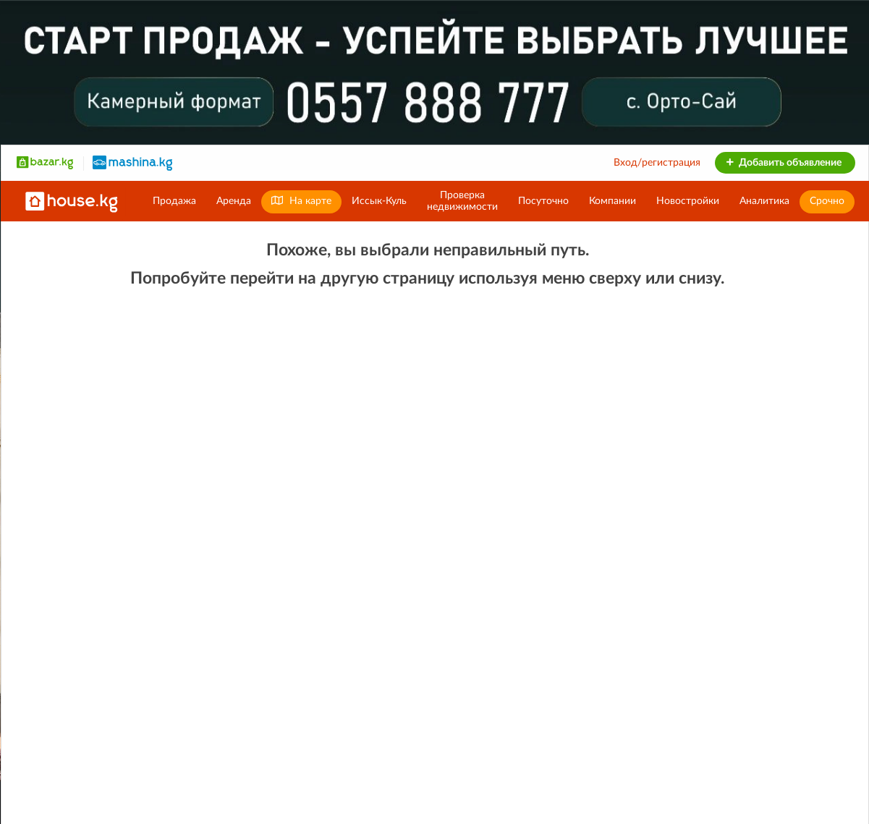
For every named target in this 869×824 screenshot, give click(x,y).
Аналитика (764, 201)
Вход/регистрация (657, 163)
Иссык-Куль (379, 201)
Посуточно (543, 201)
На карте (301, 200)
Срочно (827, 201)
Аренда (233, 201)
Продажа (174, 201)
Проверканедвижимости (462, 201)
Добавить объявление (783, 163)
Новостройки (687, 201)
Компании (612, 201)
